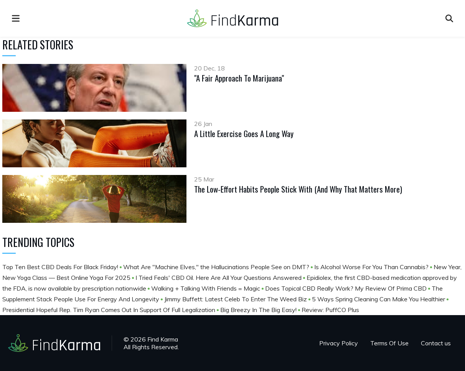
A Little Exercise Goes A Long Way (244, 133)
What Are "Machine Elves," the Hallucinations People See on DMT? (217, 267)
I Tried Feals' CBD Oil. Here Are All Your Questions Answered (219, 277)
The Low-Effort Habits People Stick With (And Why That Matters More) (298, 189)
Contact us (436, 343)
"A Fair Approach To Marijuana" (239, 78)
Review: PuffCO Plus (330, 310)
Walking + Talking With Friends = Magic (206, 288)
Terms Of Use (389, 343)
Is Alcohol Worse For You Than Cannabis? (372, 267)
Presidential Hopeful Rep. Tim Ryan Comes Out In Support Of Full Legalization (109, 310)
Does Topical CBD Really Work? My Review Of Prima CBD (346, 288)
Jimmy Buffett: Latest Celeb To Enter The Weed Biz (236, 299)
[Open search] (449, 18)
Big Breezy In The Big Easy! (259, 310)
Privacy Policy (338, 343)
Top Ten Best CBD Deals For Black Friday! (61, 267)
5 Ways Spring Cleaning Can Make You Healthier (379, 299)
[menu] (15, 18)
